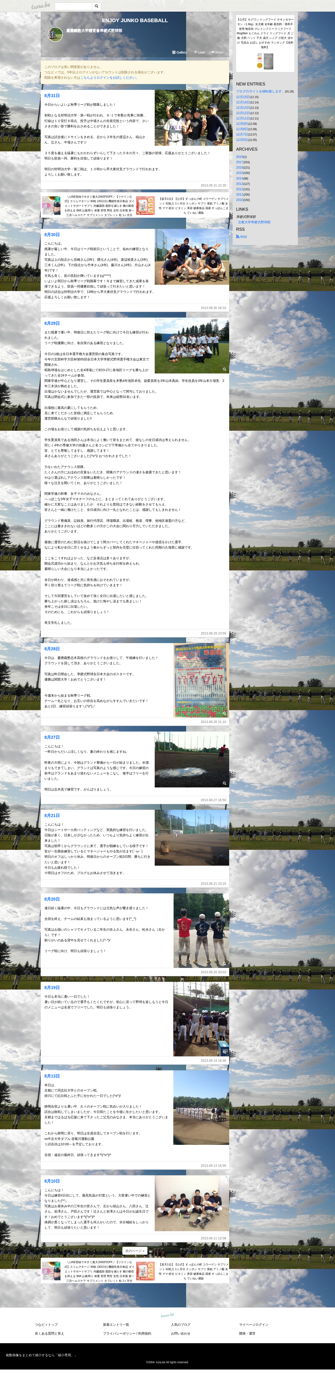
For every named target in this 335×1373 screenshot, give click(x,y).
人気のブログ (181, 1324)
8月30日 (52, 234)
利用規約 (144, 1333)
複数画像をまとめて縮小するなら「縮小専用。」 (41, 1355)
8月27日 (52, 737)
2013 (239, 184)
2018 (239, 157)
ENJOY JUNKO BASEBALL (135, 20)
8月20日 (52, 899)
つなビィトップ (46, 1324)
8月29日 (52, 323)
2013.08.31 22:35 (213, 185)
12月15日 (243, 97)
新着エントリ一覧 (116, 1324)
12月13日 (243, 107)
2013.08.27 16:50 (213, 800)
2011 (239, 194)
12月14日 (243, 102)
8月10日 (52, 1181)
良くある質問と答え (49, 1333)
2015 (239, 173)
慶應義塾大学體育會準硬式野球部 (94, 31)
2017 (239, 162)
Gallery (179, 52)
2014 (239, 178)
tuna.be (167, 1315)
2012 (239, 189)
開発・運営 (247, 1333)
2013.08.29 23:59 (213, 633)
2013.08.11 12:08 (213, 1238)
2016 (239, 167)
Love (199, 52)
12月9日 (242, 123)
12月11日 (243, 118)
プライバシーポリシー (119, 1333)
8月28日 (52, 649)
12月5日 (242, 140)
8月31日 (52, 95)
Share (217, 52)
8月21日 (52, 815)
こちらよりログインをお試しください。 (109, 77)
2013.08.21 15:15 (213, 883)
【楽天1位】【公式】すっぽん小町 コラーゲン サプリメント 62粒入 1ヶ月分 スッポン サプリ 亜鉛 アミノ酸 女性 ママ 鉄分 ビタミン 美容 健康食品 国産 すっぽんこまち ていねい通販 (194, 205)
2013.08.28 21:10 (213, 722)
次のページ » (134, 1251)
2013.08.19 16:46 (213, 1060)
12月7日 (242, 134)
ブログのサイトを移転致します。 (260, 91)
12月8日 (242, 129)
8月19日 (52, 987)
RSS (241, 237)
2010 (239, 200)
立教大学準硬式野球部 (254, 222)
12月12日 (243, 113)
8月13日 (52, 1076)
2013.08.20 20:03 (213, 972)
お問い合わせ (181, 1333)
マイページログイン (253, 1324)
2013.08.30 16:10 (213, 308)
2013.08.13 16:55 (213, 1165)
